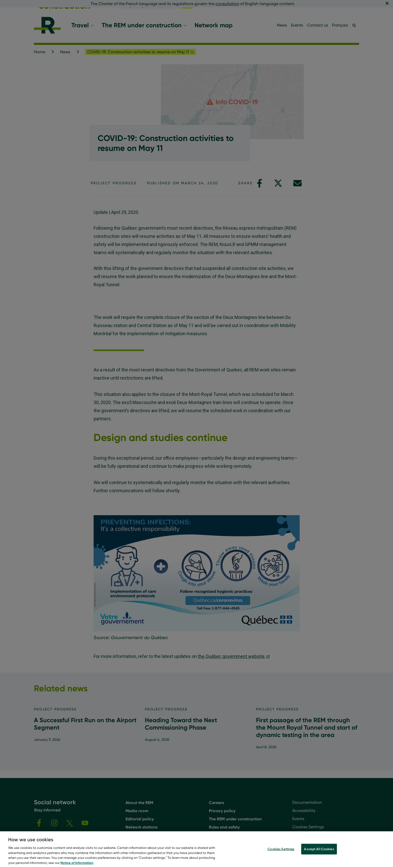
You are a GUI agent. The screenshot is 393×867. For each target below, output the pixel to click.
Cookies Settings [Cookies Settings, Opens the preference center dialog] (281, 852)
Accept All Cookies (319, 852)
